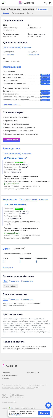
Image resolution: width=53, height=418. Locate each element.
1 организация (8, 54)
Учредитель (10, 199)
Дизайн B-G (30, 388)
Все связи (7, 268)
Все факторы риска (11, 105)
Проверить (45, 75)
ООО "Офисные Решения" (15, 158)
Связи (6, 248)
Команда (5, 378)
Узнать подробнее (15, 415)
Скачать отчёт (26, 126)
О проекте (6, 372)
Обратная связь (32, 372)
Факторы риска (12, 66)
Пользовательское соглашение (11, 385)
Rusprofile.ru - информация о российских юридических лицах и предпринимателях (26, 2)
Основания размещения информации (13, 388)
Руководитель (11, 148)
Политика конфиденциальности (36, 385)
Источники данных (10, 375)
